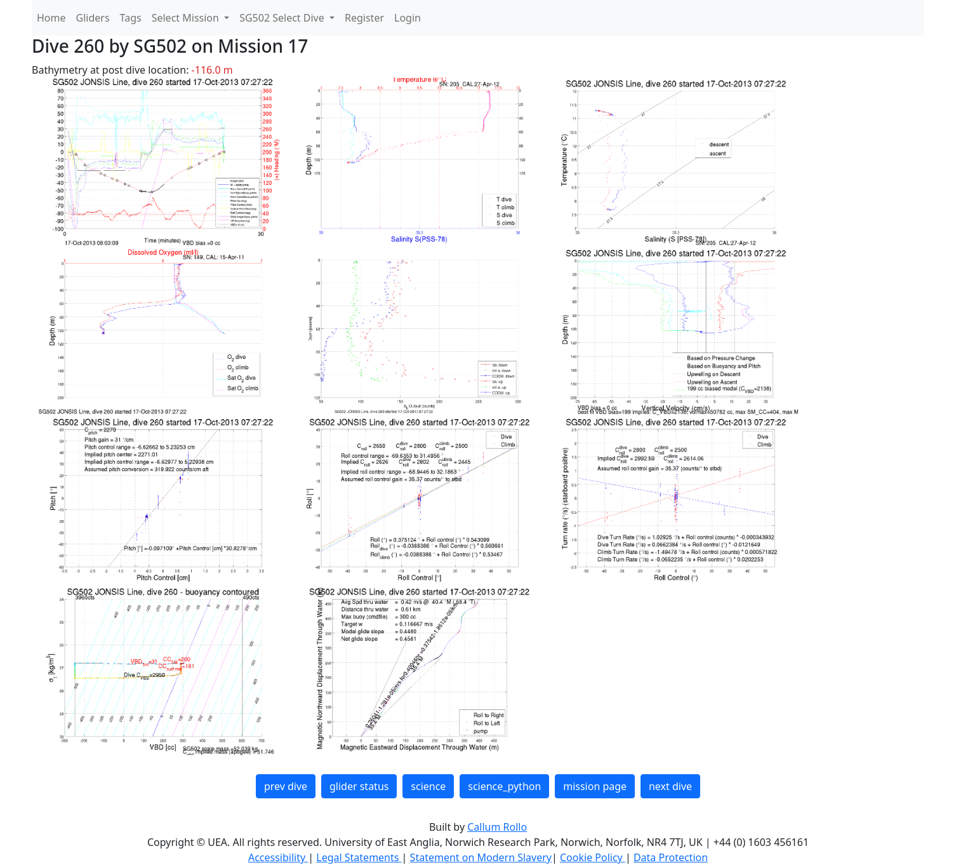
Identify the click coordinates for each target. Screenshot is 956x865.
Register (364, 18)
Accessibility (278, 857)
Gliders (93, 18)
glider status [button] (358, 786)
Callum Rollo (497, 827)
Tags (131, 18)
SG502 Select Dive (283, 18)
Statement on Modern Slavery (481, 857)
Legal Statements (358, 857)
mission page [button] (595, 786)
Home (51, 18)
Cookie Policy (592, 857)
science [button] (428, 786)
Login (407, 18)
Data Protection (671, 857)
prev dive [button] (285, 786)
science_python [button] (504, 786)
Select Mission (187, 18)
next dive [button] (670, 786)
